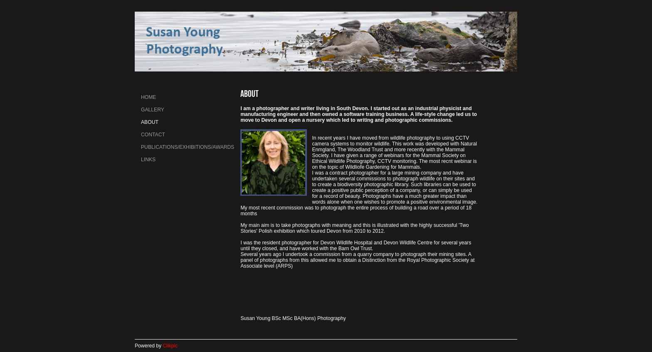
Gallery (152, 110)
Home (148, 97)
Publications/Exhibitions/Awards (187, 147)
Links (148, 159)
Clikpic (170, 346)
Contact (153, 135)
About (149, 122)
